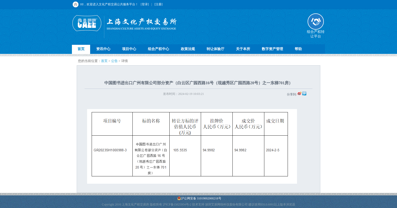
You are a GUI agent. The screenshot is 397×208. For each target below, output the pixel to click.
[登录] (145, 4)
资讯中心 (103, 49)
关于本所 (243, 49)
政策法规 (188, 49)
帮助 (298, 49)
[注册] (158, 4)
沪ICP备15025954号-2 (177, 204)
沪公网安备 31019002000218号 (199, 198)
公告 (114, 61)
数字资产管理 (272, 49)
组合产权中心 (158, 49)
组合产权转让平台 (316, 32)
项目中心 (129, 49)
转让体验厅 (215, 49)
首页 (81, 49)
